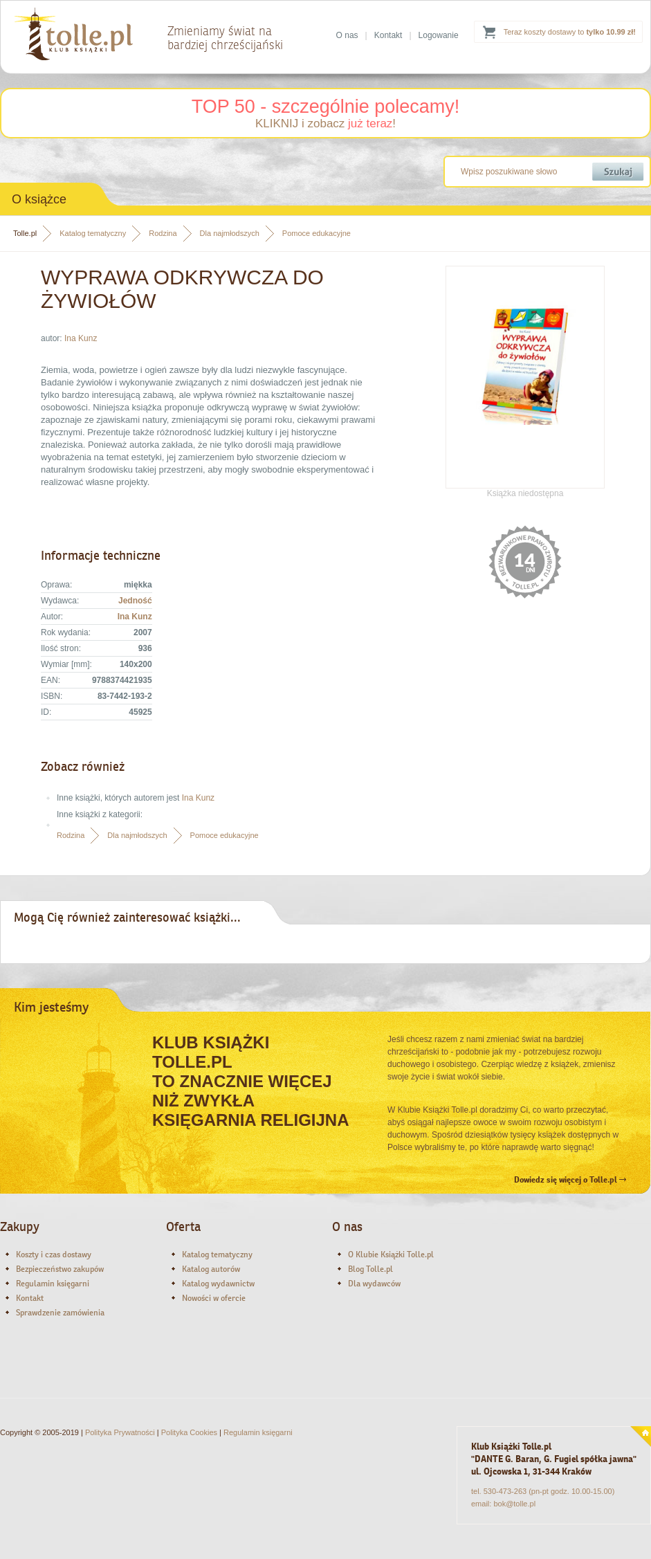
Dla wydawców (374, 1283)
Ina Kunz (80, 338)
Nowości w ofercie (214, 1298)
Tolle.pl (25, 233)
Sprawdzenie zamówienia (60, 1313)
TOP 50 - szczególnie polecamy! (326, 106)
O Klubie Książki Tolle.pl (391, 1254)
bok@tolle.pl (514, 1503)
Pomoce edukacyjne (316, 233)
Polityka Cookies (189, 1432)
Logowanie (439, 35)
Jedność (135, 600)
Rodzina (162, 233)
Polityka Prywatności (120, 1432)
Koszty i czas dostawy (53, 1254)
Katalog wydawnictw (218, 1283)
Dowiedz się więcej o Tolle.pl (570, 1179)
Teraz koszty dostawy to (570, 32)
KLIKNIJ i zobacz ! (325, 123)
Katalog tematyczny (92, 233)
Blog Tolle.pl (370, 1269)
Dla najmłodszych (229, 233)
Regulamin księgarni (52, 1283)
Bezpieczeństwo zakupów (60, 1269)
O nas (347, 35)
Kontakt (388, 35)
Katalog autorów (211, 1269)
